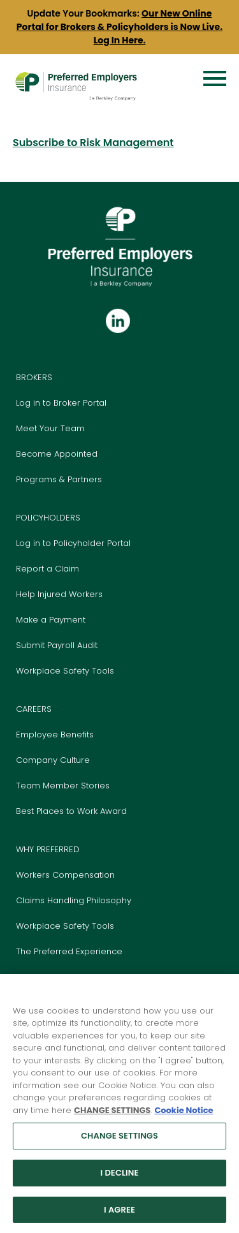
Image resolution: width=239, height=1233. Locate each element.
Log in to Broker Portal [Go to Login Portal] (61, 403)
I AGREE (119, 1216)
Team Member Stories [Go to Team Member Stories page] (63, 785)
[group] (119, 27)
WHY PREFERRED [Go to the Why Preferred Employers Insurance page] (48, 849)
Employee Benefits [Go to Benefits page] (55, 734)
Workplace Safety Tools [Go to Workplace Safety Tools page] (65, 671)
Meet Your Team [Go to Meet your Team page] (50, 428)
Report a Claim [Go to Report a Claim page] (47, 569)
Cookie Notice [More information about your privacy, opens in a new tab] (183, 1117)
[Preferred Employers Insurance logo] (76, 73)
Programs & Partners (59, 479)
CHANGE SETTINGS (112, 1117)
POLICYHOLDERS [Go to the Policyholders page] (48, 518)
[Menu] (214, 78)
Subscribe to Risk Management (93, 142)
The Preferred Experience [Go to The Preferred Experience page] (69, 951)
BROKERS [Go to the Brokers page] (34, 377)
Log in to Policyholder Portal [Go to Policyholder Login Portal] (73, 543)
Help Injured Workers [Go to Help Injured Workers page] (59, 594)
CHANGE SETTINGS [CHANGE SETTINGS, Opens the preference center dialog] (119, 1143)
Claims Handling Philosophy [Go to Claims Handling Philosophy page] (73, 900)
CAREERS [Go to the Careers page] (34, 709)
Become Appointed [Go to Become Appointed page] (57, 454)
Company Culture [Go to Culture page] (53, 760)
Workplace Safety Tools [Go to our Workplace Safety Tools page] (65, 926)
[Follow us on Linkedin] (118, 322)
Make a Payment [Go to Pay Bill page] (50, 620)
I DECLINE (119, 1179)
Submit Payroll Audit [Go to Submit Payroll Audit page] (57, 645)
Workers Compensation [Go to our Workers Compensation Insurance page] (65, 875)
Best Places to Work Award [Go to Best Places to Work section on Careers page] (71, 811)
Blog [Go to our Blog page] (25, 977)
